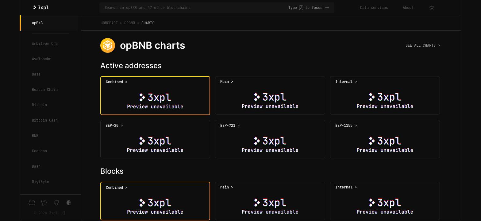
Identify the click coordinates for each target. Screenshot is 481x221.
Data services (374, 7)
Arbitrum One (45, 43)
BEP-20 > (114, 125)
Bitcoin (39, 105)
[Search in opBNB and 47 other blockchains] (196, 7)
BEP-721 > (230, 125)
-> (327, 7)
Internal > (346, 81)
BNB (35, 135)
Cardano (39, 151)
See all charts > (423, 45)
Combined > (116, 81)
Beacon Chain (45, 89)
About (408, 7)
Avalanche (41, 58)
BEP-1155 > (346, 125)
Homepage (109, 23)
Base (36, 74)
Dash (36, 166)
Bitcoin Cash (45, 120)
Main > (226, 81)
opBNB (37, 23)
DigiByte (40, 181)
